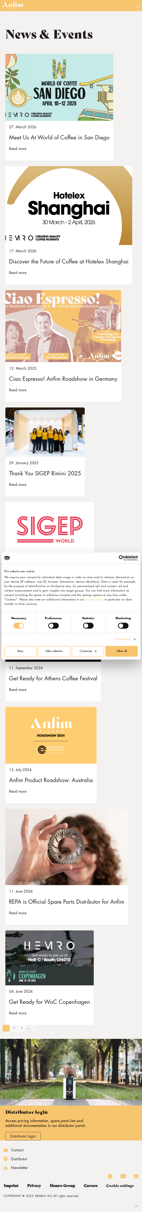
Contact (17, 1150)
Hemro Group (62, 1185)
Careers (90, 1185)
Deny (20, 651)
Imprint (11, 1185)
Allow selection (54, 651)
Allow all (122, 651)
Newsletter (19, 1168)
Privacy (34, 1185)
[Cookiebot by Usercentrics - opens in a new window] (121, 558)
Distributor (19, 1159)
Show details (123, 639)
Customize (88, 651)
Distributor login (23, 1136)
